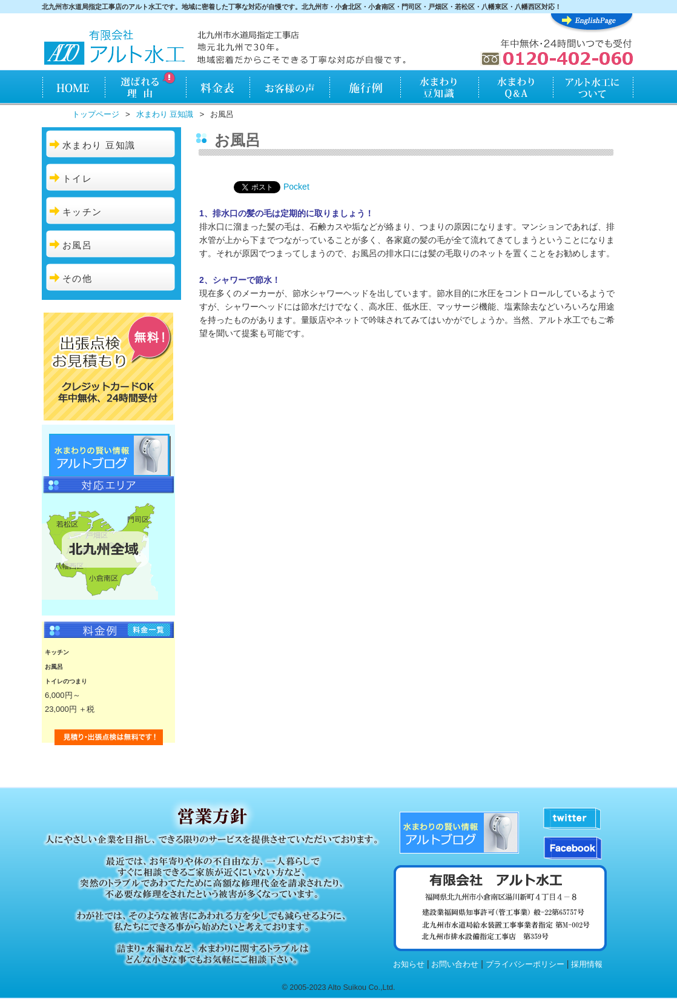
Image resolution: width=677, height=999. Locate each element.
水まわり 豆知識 (165, 114)
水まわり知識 (440, 88)
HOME (73, 88)
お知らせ (408, 964)
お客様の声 (289, 88)
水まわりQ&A (515, 88)
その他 (77, 278)
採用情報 (587, 964)
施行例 (365, 88)
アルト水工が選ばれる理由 (145, 88)
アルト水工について (593, 88)
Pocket (296, 186)
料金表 (217, 88)
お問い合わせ (454, 964)
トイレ (77, 178)
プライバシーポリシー (525, 964)
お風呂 (77, 245)
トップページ (95, 114)
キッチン (82, 212)
